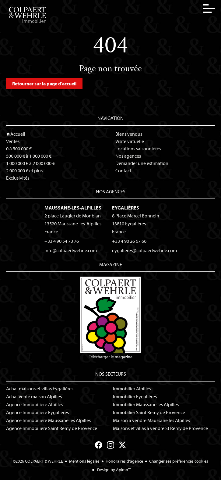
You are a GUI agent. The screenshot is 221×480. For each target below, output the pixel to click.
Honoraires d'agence (124, 461)
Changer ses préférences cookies (178, 461)
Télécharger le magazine (110, 318)
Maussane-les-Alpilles (72, 208)
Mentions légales (84, 461)
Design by (113, 469)
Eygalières (125, 208)
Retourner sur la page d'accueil (44, 84)
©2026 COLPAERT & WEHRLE (38, 461)
